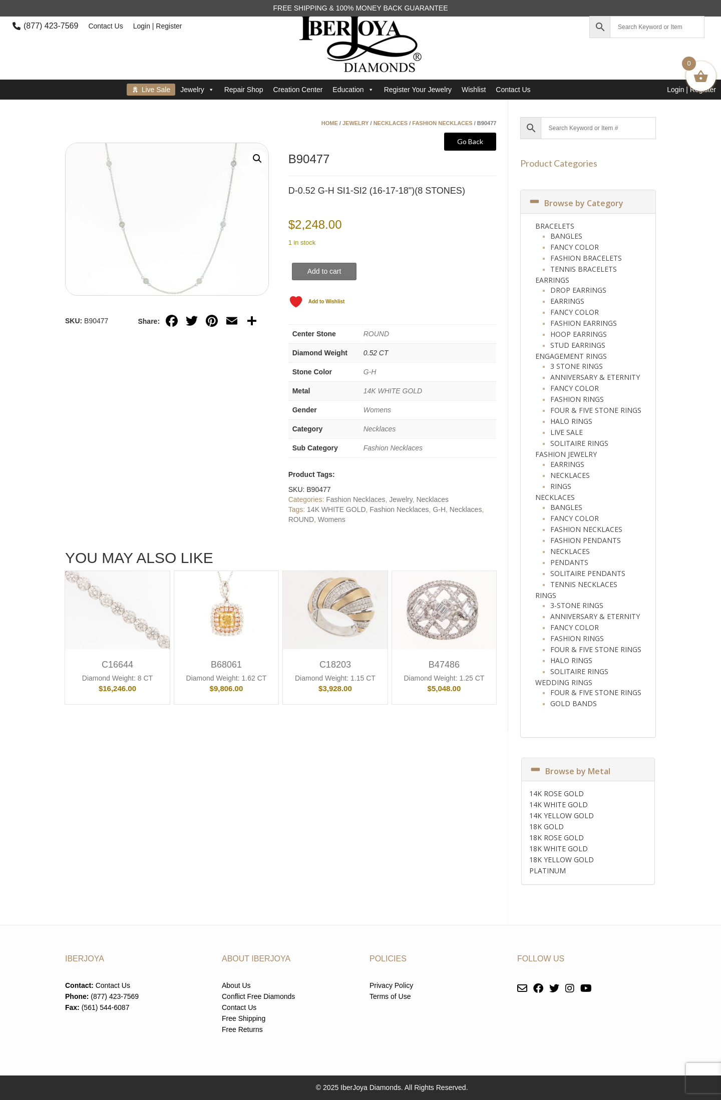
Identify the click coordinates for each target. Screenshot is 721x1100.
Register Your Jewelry (418, 90)
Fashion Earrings (583, 323)
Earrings (552, 280)
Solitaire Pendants (587, 573)
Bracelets (554, 226)
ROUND (376, 334)
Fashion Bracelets (586, 258)
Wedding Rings (563, 682)
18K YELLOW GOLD (561, 859)
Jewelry (197, 90)
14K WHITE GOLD (393, 391)
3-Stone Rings (576, 605)
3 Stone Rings (576, 366)
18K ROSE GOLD (556, 837)
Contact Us (105, 26)
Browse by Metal (569, 771)
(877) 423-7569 (51, 26)
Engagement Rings (571, 356)
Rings (560, 486)
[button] (257, 159)
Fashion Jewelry (566, 454)
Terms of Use (390, 996)
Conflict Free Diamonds (258, 996)
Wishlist (474, 90)
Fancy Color (574, 247)
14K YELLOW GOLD (561, 815)
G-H (370, 372)
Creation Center (298, 90)
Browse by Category (575, 203)
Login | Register (157, 26)
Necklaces (391, 123)
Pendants (569, 562)
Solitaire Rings (579, 443)
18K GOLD (546, 826)
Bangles (566, 236)
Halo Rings (571, 421)
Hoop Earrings (578, 334)
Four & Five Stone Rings (595, 410)
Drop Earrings (578, 290)
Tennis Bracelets (583, 269)
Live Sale (156, 90)
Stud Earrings (577, 345)
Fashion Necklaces (442, 123)
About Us (236, 985)
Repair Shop (243, 90)
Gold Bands (573, 703)
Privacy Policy (391, 985)
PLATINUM (547, 870)
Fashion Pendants (585, 540)
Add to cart (324, 271)
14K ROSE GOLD (556, 793)
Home (329, 123)
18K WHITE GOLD (558, 848)
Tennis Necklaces (583, 584)
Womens (377, 410)
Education (353, 90)
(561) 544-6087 (106, 1007)
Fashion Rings (577, 399)
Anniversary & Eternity (595, 377)
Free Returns (242, 1029)
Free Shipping (243, 1018)
